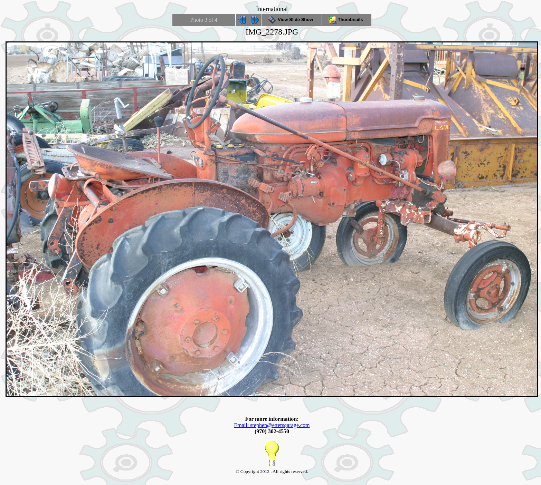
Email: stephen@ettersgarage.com (272, 425)
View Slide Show (291, 19)
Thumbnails (347, 19)
